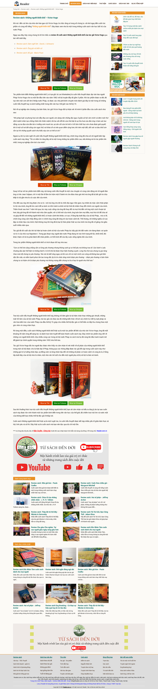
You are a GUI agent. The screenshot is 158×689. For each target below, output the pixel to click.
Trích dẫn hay (64, 664)
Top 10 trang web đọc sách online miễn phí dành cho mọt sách (133, 28)
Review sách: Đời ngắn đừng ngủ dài (60, 569)
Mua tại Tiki (44, 88)
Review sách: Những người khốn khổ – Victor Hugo (47, 9)
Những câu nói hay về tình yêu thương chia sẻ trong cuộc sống (132, 56)
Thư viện (102, 3)
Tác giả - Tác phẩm (66, 661)
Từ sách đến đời (108, 670)
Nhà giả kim (17, 674)
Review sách (75, 3)
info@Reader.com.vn (77, 681)
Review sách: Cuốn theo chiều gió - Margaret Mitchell (94, 484)
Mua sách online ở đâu (127, 670)
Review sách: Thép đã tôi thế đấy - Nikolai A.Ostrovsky (44, 513)
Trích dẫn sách (64, 667)
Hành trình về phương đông (21, 667)
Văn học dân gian (65, 670)
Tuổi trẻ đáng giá (46, 674)
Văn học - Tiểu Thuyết (20, 661)
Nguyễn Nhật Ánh (86, 664)
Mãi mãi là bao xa (108, 674)
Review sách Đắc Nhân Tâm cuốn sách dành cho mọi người (94, 528)
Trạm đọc (106, 661)
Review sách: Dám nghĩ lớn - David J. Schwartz (35, 44)
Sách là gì (123, 674)
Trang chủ (64, 3)
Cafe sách (112, 3)
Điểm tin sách (85, 661)
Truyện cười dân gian (66, 674)
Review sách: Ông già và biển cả (29, 48)
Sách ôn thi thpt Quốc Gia (21, 670)
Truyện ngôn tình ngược (127, 664)
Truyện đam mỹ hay (87, 667)
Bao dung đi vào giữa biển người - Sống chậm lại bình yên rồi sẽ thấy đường (132, 110)
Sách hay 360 (124, 3)
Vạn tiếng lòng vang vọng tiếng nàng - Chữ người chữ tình (132, 129)
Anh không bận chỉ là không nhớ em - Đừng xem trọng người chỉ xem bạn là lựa (132, 119)
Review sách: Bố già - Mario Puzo (29, 53)
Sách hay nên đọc (90, 3)
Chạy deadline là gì (86, 674)
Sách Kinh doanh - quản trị (21, 664)
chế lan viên (130, 674)
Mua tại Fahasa (60, 88)
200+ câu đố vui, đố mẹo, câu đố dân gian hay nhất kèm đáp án (133, 19)
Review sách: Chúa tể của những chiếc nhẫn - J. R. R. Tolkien (44, 498)
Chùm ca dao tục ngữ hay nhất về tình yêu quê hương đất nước (132, 47)
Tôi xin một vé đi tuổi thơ (128, 661)
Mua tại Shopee (76, 88)
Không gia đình (45, 667)
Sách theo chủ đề (46, 661)
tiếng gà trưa (25, 674)
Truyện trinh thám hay (88, 670)
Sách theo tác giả (46, 664)
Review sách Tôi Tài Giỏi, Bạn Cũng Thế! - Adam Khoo (94, 513)
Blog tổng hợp (137, 3)
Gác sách (106, 664)
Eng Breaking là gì (125, 667)
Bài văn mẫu (107, 667)
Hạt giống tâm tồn (46, 670)
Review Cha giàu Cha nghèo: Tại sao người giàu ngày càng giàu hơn (44, 528)
